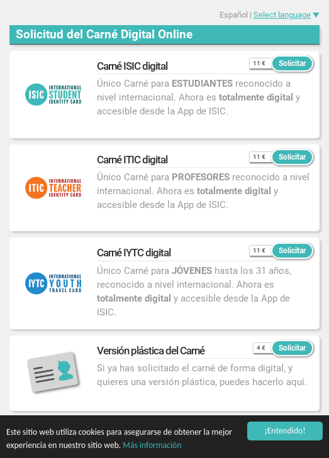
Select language (282, 14)
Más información (152, 445)
